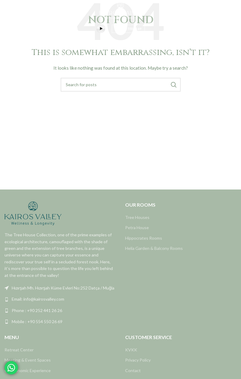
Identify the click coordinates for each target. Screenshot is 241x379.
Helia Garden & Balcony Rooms (154, 248)
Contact (133, 370)
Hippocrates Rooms (143, 238)
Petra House (137, 227)
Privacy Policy (138, 359)
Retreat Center (19, 349)
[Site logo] (120, 10)
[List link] (60, 288)
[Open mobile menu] (8, 11)
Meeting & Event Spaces (28, 359)
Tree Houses (137, 217)
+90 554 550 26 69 (128, 29)
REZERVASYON (221, 10)
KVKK (131, 349)
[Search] (121, 85)
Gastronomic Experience (28, 370)
